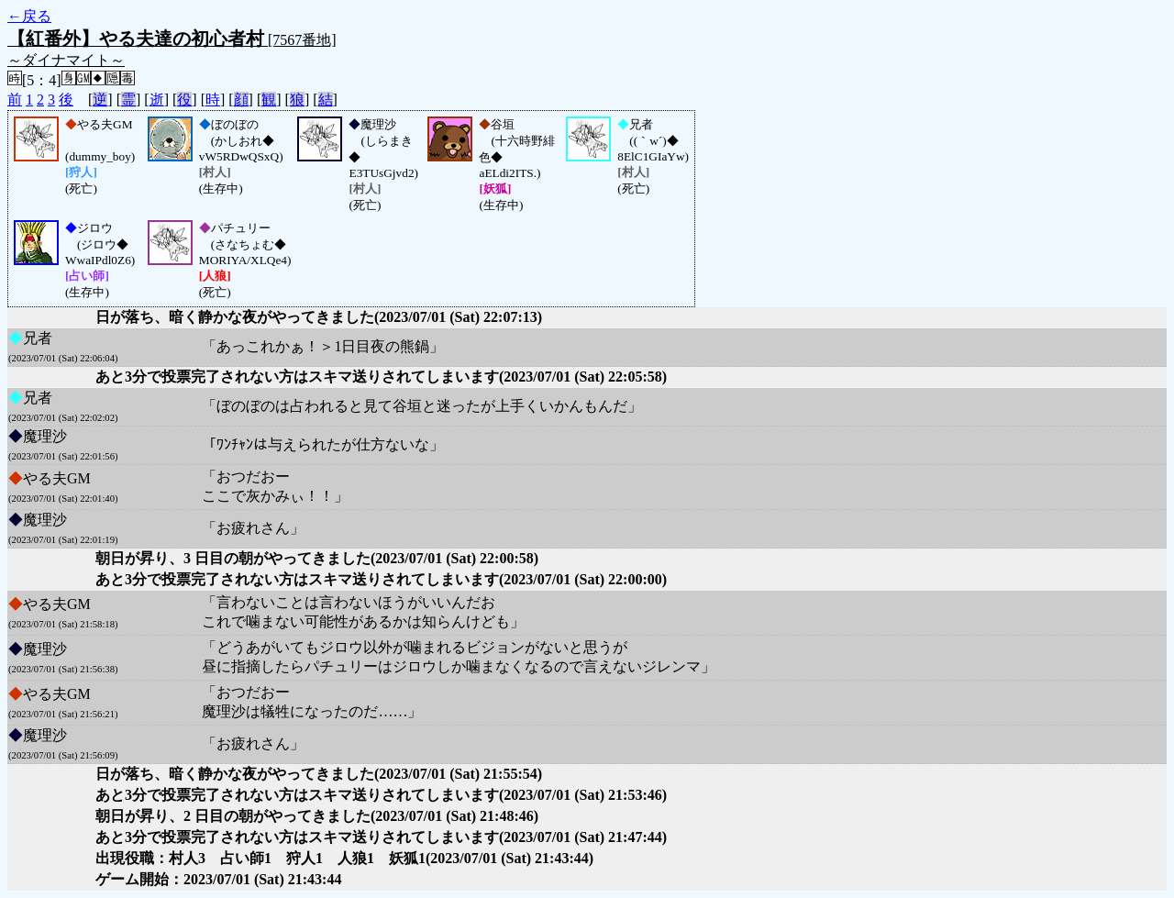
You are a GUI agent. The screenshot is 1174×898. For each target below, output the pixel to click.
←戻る (29, 16)
